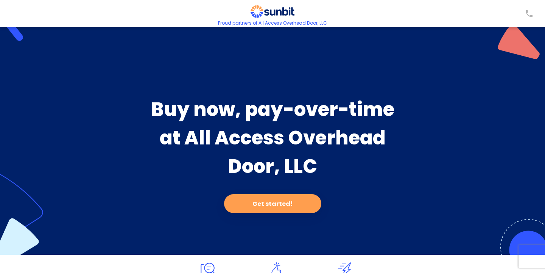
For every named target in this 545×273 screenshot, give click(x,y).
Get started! (272, 203)
